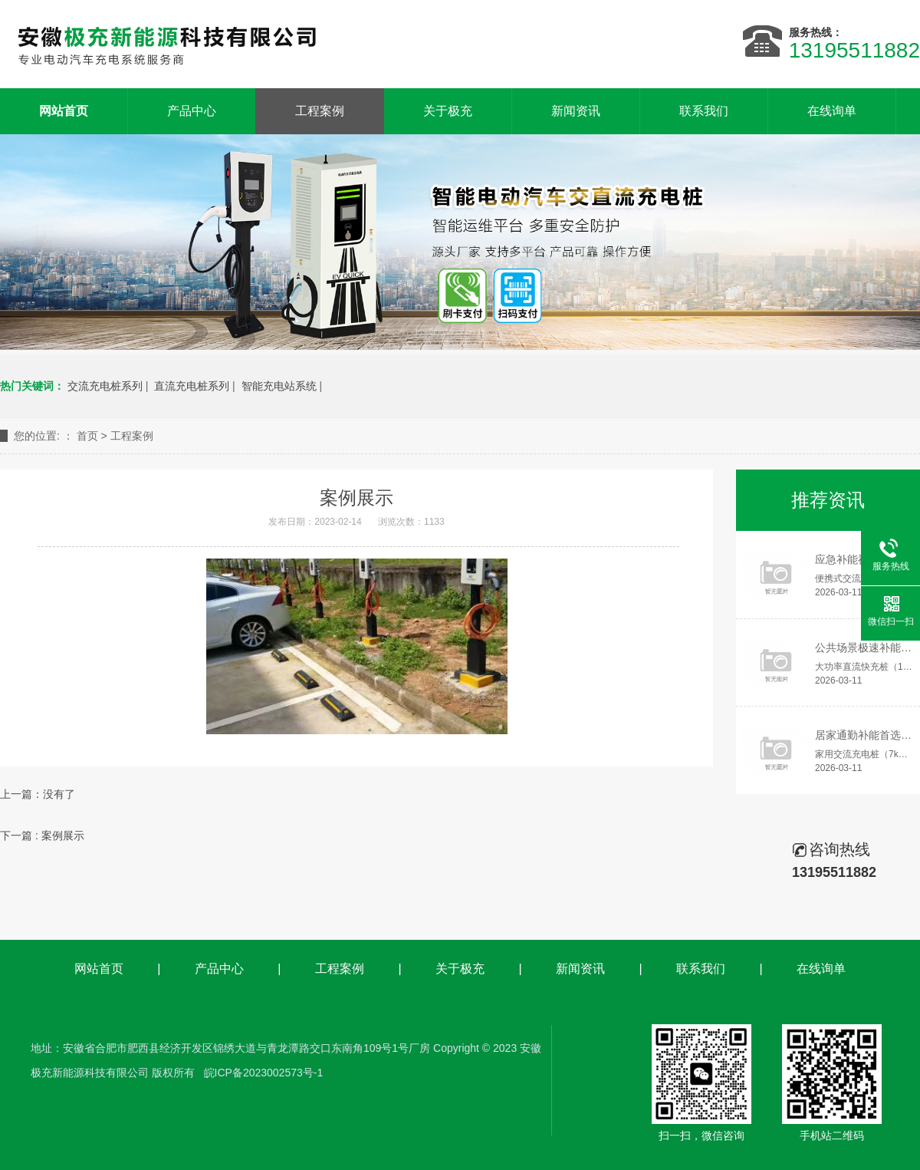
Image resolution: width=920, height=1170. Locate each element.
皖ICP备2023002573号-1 (264, 1072)
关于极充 (447, 110)
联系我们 (703, 110)
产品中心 (191, 110)
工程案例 (319, 110)
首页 (87, 436)
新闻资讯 (575, 110)
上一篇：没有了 (37, 794)
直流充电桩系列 (191, 386)
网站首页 (98, 968)
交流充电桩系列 (105, 386)
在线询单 (831, 110)
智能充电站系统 (279, 386)
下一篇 (42, 835)
